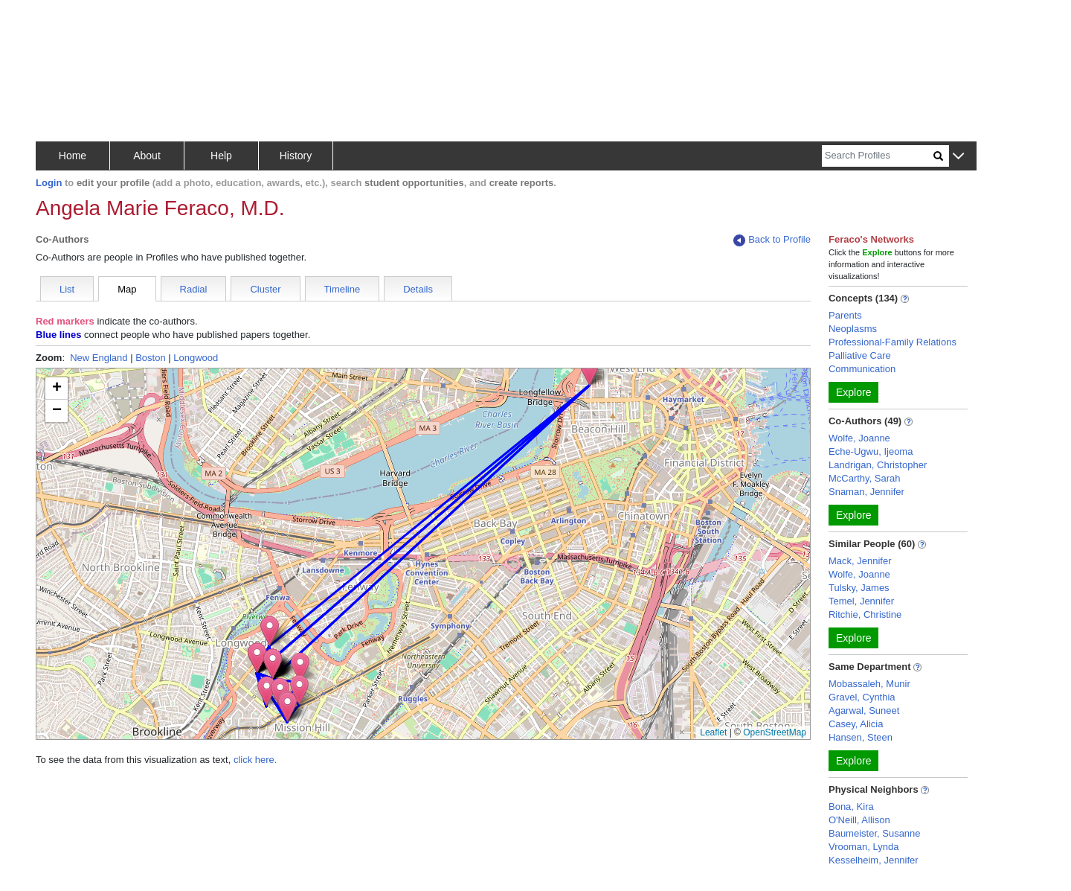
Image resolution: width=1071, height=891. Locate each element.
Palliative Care (860, 355)
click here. (255, 759)
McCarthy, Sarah (865, 478)
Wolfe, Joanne (859, 438)
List (67, 289)
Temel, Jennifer (861, 601)
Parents (845, 315)
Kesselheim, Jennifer (874, 860)
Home (72, 156)
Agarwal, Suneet (864, 710)
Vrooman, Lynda (863, 846)
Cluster (265, 289)
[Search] (877, 156)
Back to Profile (772, 240)
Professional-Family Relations (892, 342)
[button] (958, 156)
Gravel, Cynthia (862, 697)
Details (418, 289)
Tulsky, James (859, 587)
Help (221, 156)
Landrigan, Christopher (878, 464)
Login (49, 182)
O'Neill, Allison (859, 819)
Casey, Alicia (856, 723)
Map (127, 289)
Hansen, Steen (860, 737)
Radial (194, 289)
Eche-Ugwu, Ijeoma (871, 451)
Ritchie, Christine (865, 614)
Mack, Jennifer (860, 560)
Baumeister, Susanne (875, 833)
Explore (853, 392)
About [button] (147, 156)
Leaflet (713, 732)
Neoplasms (853, 328)
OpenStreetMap (774, 732)
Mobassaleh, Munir (869, 683)
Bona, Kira (851, 806)
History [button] (296, 156)
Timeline (342, 289)
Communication (862, 368)
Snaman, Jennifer (866, 491)
